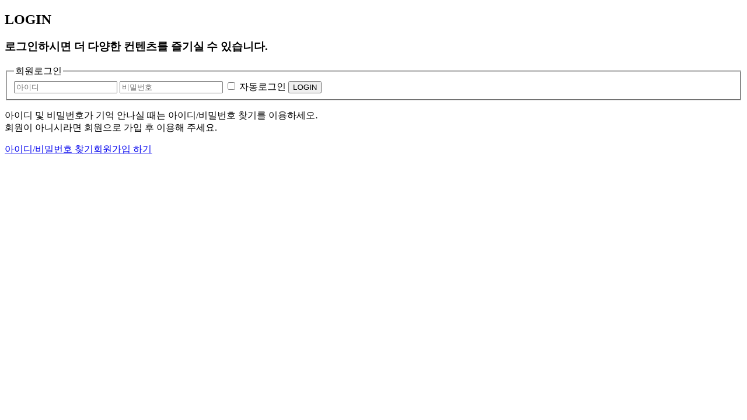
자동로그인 (262, 87)
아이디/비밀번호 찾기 (49, 149)
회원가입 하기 (122, 149)
